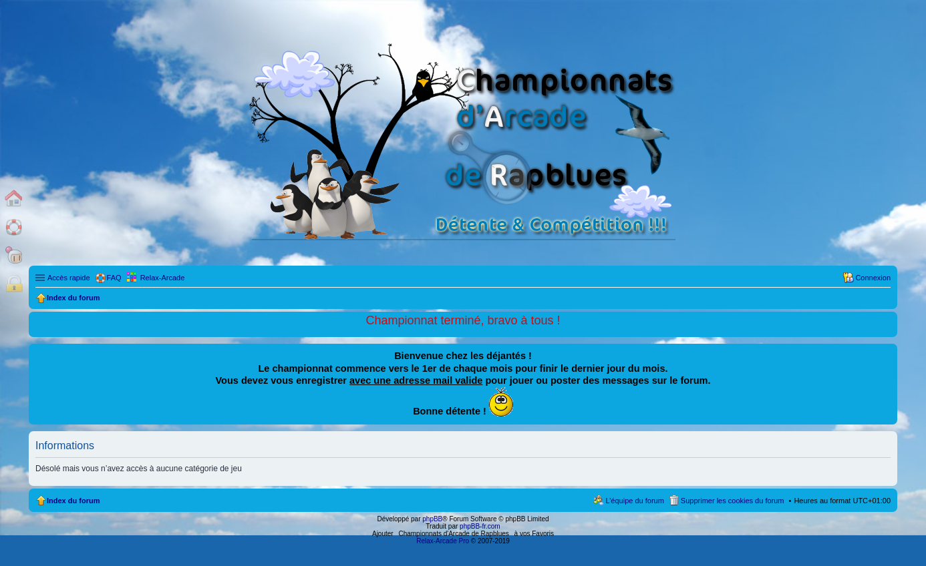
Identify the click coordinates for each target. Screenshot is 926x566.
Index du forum (73, 501)
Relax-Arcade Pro (442, 541)
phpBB (432, 519)
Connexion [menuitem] (873, 278)
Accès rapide (68, 278)
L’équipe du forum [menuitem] (634, 501)
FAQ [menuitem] (114, 278)
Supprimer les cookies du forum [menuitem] (732, 501)
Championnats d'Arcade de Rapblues (454, 533)
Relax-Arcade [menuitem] (162, 278)
